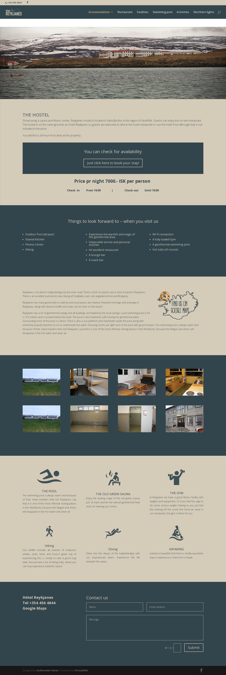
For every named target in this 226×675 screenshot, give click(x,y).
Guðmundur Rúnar (48, 670)
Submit (194, 647)
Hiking (49, 546)
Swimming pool (162, 12)
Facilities (142, 12)
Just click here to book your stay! (113, 163)
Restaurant (125, 12)
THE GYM (176, 493)
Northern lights (204, 12)
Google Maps (35, 608)
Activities (183, 12)
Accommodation (99, 12)
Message (144, 627)
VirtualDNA (81, 670)
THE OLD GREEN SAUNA (113, 494)
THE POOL (49, 491)
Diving (113, 549)
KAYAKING (176, 549)
